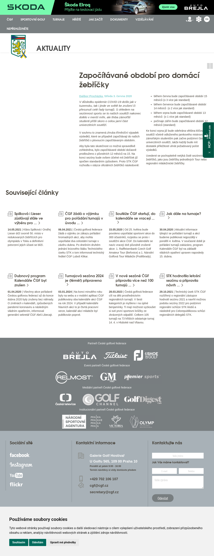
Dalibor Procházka (91, 96)
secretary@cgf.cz (104, 492)
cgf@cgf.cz (99, 485)
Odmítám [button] (37, 542)
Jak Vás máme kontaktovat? (170, 462)
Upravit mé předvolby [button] (63, 542)
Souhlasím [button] (18, 542)
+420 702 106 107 (104, 479)
